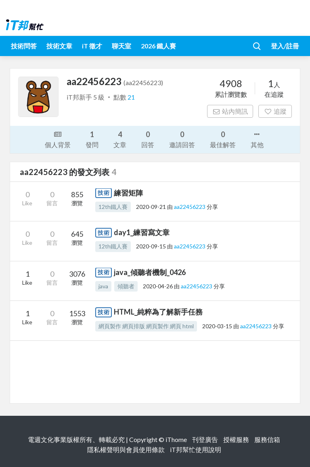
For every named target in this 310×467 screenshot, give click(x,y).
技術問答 (24, 46)
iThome (176, 439)
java (103, 286)
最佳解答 (223, 138)
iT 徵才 (92, 46)
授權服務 (236, 439)
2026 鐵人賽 (158, 46)
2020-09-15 (151, 246)
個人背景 (58, 138)
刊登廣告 (205, 439)
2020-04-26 (158, 286)
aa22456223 (190, 206)
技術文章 (59, 46)
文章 (119, 138)
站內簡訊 (230, 111)
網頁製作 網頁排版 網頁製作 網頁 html (146, 326)
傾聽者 (125, 286)
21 (131, 97)
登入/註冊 (285, 46)
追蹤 (275, 111)
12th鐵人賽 (113, 206)
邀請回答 (182, 138)
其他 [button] (257, 138)
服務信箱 (267, 439)
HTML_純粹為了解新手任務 (158, 311)
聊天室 (121, 46)
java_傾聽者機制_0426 (150, 272)
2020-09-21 (151, 206)
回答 (147, 138)
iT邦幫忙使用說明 (195, 449)
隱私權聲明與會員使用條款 (126, 449)
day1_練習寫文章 (142, 232)
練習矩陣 (128, 192)
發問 (92, 138)
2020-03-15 (217, 326)
